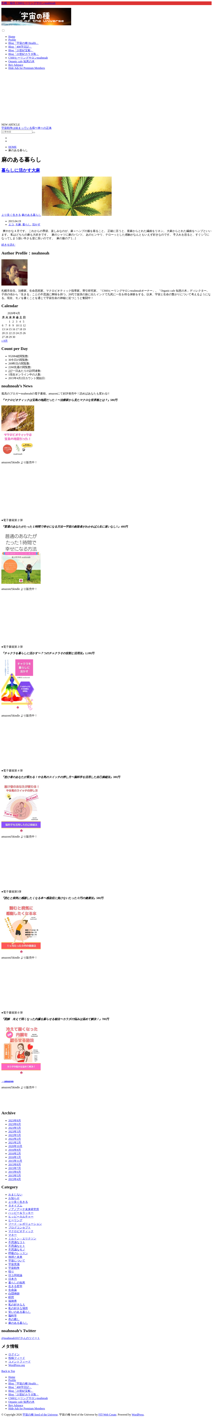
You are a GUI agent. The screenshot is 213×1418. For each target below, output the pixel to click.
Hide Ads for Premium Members (26, 68)
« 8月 (4, 340)
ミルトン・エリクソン (22, 1238)
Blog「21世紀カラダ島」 (23, 54)
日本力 (12, 1278)
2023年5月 (14, 1127)
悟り (11, 1271)
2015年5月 (14, 1175)
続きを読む (8, 244)
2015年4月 (14, 1179)
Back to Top (8, 1371)
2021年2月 (14, 1142)
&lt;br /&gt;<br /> (106, 488)
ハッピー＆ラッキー (20, 1212)
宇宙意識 (14, 1264)
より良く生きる (11, 214)
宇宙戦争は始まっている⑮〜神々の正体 (26, 127)
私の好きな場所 (18, 1308)
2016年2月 (14, 1153)
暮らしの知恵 (16, 1282)
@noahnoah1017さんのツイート (20, 1338)
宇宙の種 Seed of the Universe (40, 1414)
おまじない (15, 1194)
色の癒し (14, 1319)
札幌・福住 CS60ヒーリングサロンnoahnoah (28, 3)
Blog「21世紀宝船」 (20, 50)
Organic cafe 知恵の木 (21, 61)
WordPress (138, 1414)
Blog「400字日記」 (20, 46)
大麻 (18, 224)
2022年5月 (14, 1135)
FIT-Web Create (108, 1414)
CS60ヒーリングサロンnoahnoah (28, 57)
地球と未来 (15, 1256)
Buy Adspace (15, 64)
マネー (12, 1234)
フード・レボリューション (25, 1223)
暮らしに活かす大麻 (20, 170)
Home (11, 36)
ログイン (14, 1354)
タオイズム (15, 1205)
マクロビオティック (20, 1231)
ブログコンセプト (19, 1227)
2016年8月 (14, 1149)
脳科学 (12, 1315)
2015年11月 (15, 1160)
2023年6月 (14, 1124)
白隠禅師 (14, 1293)
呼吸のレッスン (18, 1253)
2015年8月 (14, 1164)
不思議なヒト (16, 1245)
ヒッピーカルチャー (20, 1216)
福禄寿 (12, 1300)
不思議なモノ (16, 1249)
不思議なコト (16, 1242)
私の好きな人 (16, 1304)
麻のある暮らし (31, 214)
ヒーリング (15, 1220)
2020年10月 (15, 1146)
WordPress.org (16, 1365)
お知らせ (14, 1198)
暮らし (26, 224)
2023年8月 (14, 1120)
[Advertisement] (106, 96)
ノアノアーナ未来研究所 (23, 1209)
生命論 (12, 1289)
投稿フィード (16, 1358)
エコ (11, 224)
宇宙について (16, 1260)
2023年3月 (14, 1131)
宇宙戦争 (14, 1267)
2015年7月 (14, 1168)
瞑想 (11, 1297)
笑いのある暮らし (19, 1311)
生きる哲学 (15, 1286)
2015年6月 (14, 1171)
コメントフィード (19, 1361)
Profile (12, 39)
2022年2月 (14, 1138)
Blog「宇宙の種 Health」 (23, 43)
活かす (36, 224)
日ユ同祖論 (15, 1275)
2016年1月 (14, 1157)
